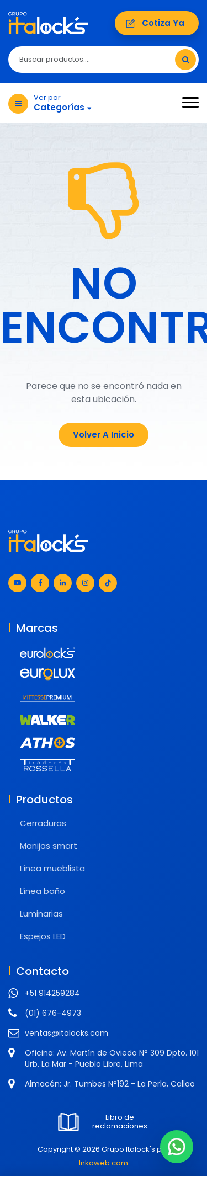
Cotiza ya (156, 23)
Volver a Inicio (103, 434)
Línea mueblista (52, 868)
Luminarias (41, 913)
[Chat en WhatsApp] (176, 1146)
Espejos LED (43, 936)
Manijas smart (48, 845)
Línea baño (42, 891)
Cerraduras (43, 823)
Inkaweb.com (103, 1163)
